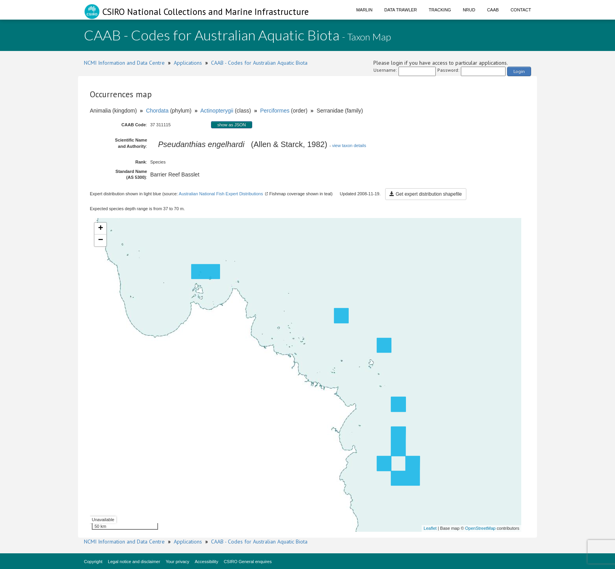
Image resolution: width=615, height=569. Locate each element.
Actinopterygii (216, 110)
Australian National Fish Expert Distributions (221, 193)
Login (519, 71)
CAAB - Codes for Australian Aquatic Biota (259, 62)
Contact (521, 9)
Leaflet (430, 528)
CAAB (493, 9)
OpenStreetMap (480, 528)
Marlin (364, 9)
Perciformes (274, 110)
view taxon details (349, 145)
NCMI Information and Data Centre (124, 62)
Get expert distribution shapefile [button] (425, 194)
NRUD (469, 9)
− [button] (100, 240)
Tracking (440, 9)
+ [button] (100, 229)
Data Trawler (400, 9)
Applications (188, 62)
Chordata (157, 110)
